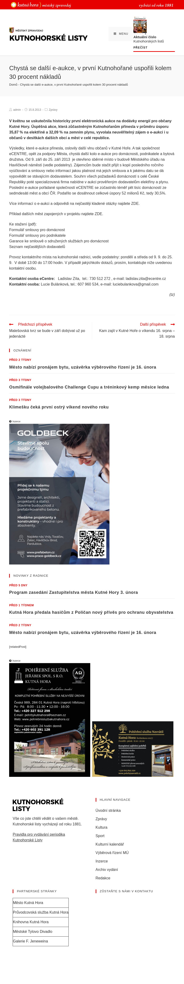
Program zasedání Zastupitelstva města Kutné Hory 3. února (73, 592)
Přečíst (140, 47)
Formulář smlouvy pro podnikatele (37, 235)
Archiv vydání (107, 870)
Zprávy (53, 109)
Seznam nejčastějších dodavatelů (37, 247)
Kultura (102, 827)
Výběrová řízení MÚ (112, 853)
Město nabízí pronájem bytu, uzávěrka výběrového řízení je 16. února (82, 367)
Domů (13, 84)
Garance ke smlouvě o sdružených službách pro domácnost (59, 241)
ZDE (135, 204)
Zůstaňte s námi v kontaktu (126, 891)
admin (17, 109)
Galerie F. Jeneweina (30, 941)
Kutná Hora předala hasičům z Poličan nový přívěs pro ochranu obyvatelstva (91, 612)
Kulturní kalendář (110, 844)
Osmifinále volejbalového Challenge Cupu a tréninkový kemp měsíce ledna (89, 387)
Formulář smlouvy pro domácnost (37, 230)
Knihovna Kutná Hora (31, 922)
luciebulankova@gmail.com (135, 284)
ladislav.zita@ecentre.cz (146, 279)
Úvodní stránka (108, 810)
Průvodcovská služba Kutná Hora (40, 912)
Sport (100, 836)
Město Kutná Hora (28, 903)
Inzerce (102, 861)
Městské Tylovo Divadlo (32, 932)
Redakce (103, 878)
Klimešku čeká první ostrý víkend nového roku (59, 407)
